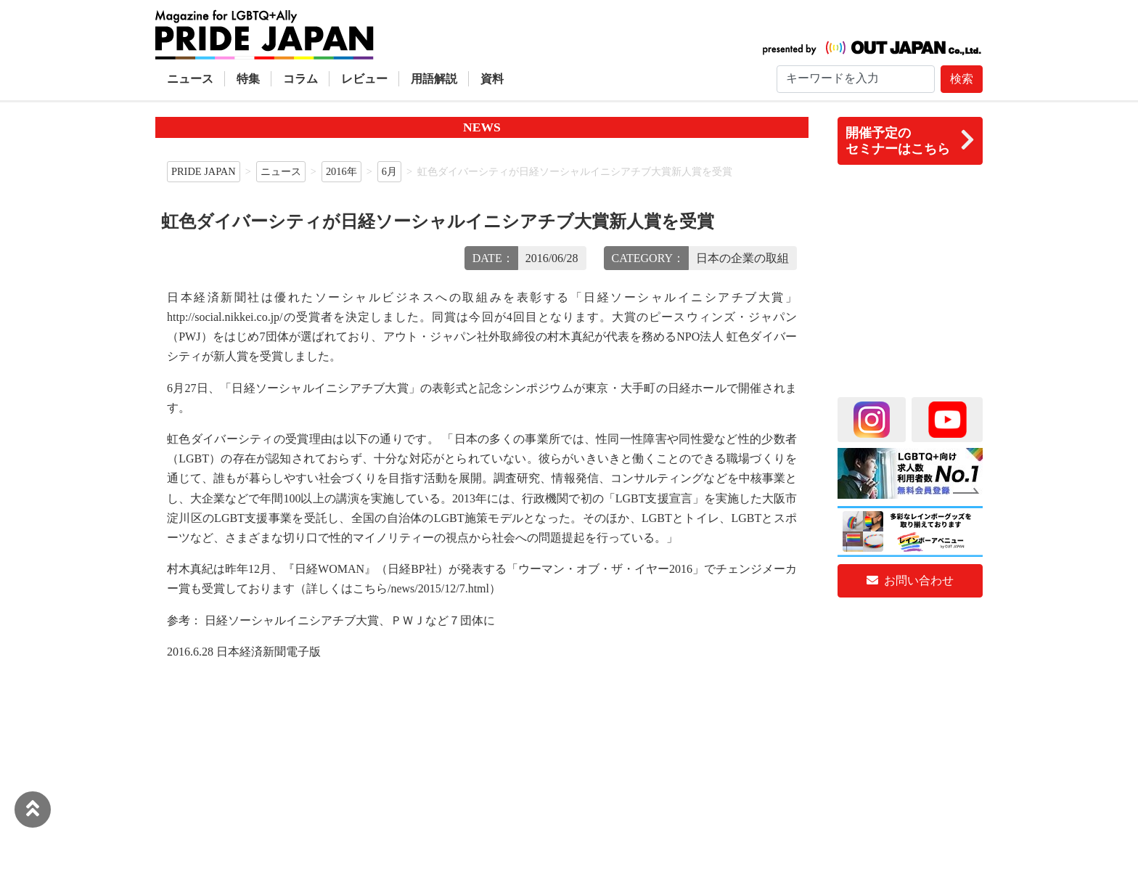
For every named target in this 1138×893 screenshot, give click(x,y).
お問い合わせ (910, 580)
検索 (961, 79)
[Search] (856, 79)
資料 (492, 79)
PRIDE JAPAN (203, 171)
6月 (389, 171)
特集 (248, 79)
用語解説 (434, 79)
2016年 (341, 171)
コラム (300, 79)
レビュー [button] (364, 79)
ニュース (190, 79)
